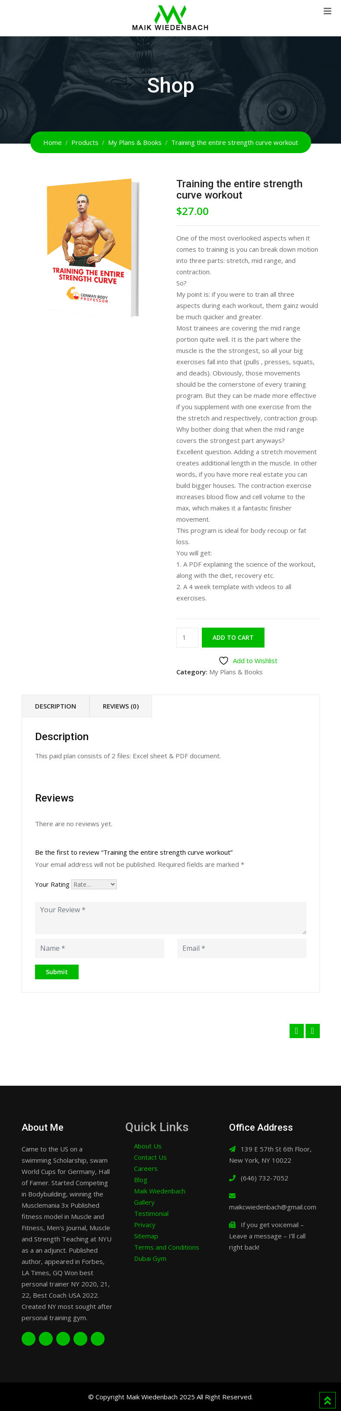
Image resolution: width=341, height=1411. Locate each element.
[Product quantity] (187, 638)
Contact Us (150, 1157)
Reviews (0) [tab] (121, 706)
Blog (140, 1179)
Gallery (144, 1202)
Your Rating (52, 884)
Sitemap (146, 1235)
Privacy (145, 1224)
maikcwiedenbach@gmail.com (272, 1207)
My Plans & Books (236, 671)
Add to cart (233, 637)
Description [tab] (55, 706)
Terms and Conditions (166, 1247)
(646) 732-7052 (264, 1178)
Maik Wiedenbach (159, 1191)
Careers (146, 1168)
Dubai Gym (150, 1258)
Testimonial (151, 1213)
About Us (148, 1146)
